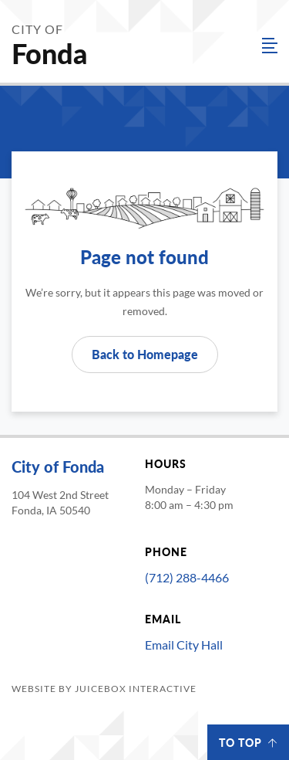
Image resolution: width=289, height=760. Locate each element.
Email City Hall (184, 644)
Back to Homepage (145, 354)
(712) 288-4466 (187, 577)
